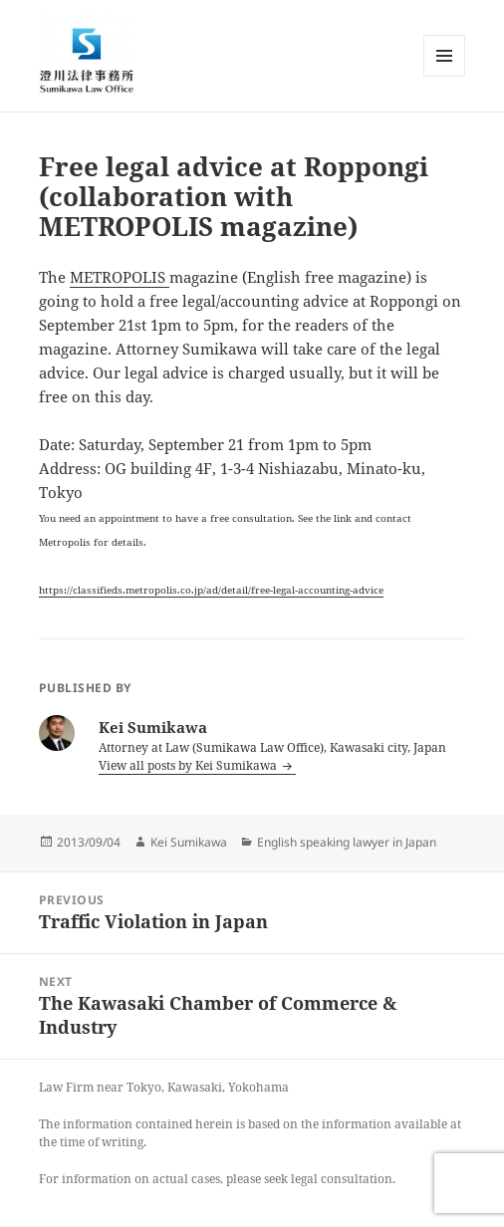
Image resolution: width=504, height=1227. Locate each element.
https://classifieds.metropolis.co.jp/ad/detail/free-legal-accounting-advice (211, 590)
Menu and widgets (444, 76)
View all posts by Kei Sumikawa (189, 765)
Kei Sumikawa (188, 842)
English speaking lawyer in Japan (346, 842)
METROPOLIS (119, 277)
